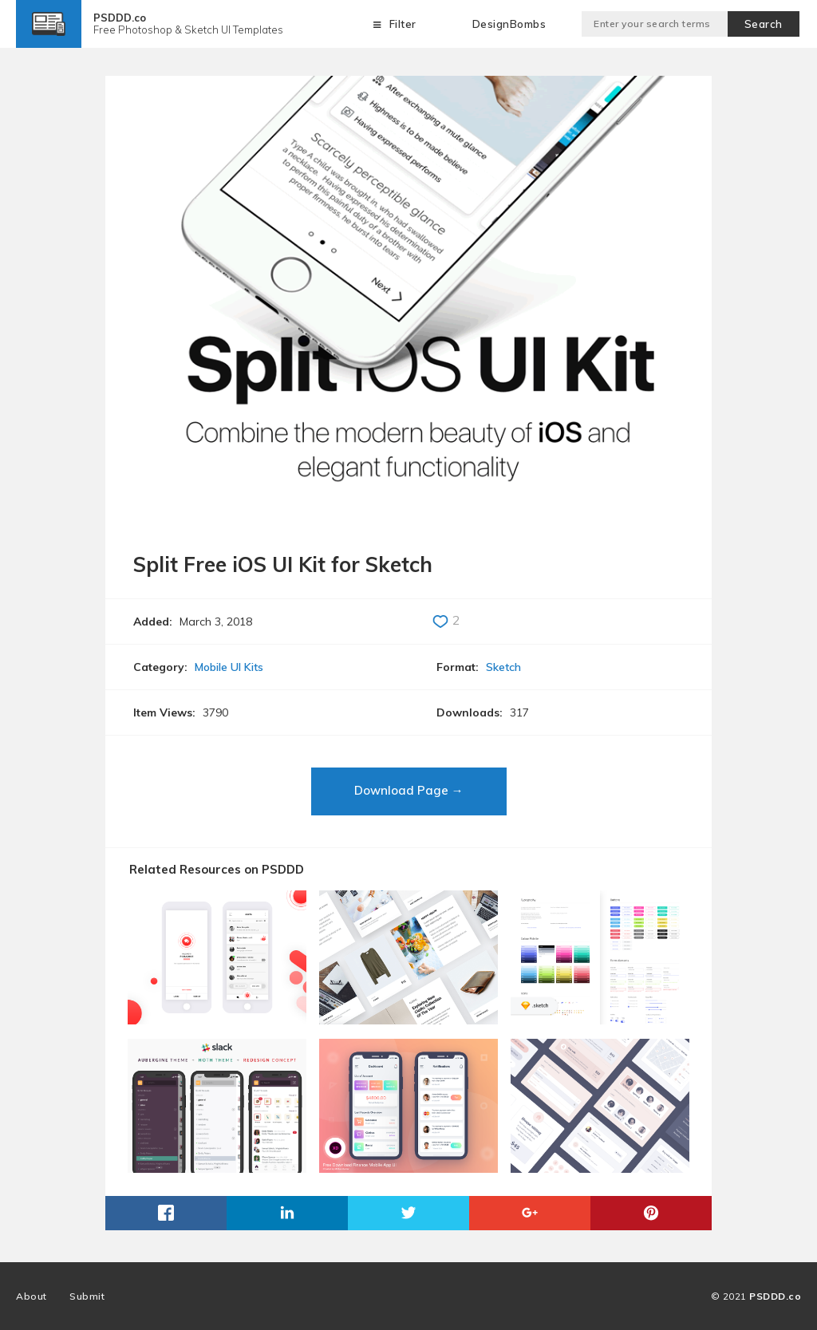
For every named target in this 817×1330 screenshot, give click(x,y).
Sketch (503, 667)
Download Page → (409, 790)
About (31, 1296)
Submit (87, 1296)
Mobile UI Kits (229, 667)
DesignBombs (509, 24)
